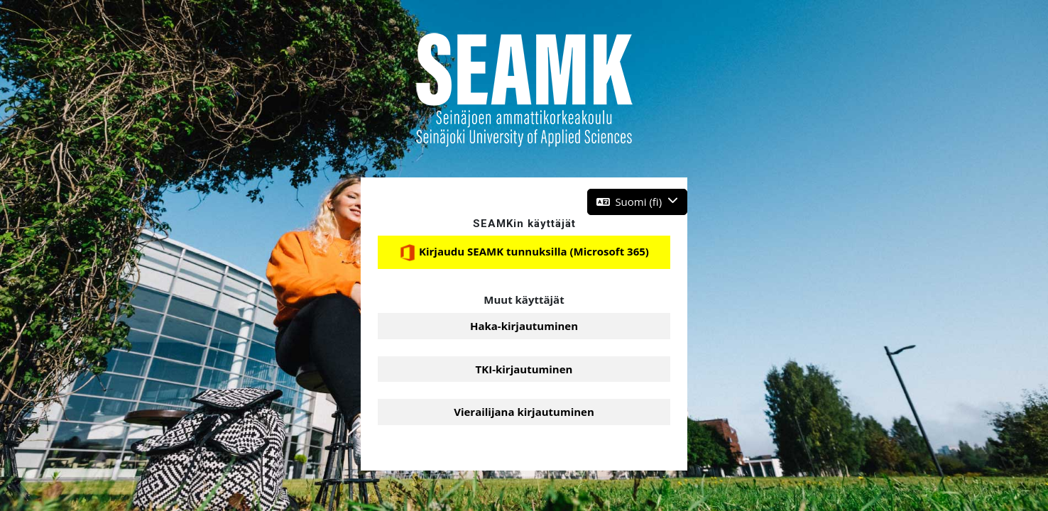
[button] (637, 202)
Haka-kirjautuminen (524, 326)
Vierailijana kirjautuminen (524, 412)
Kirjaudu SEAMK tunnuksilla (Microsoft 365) (524, 252)
